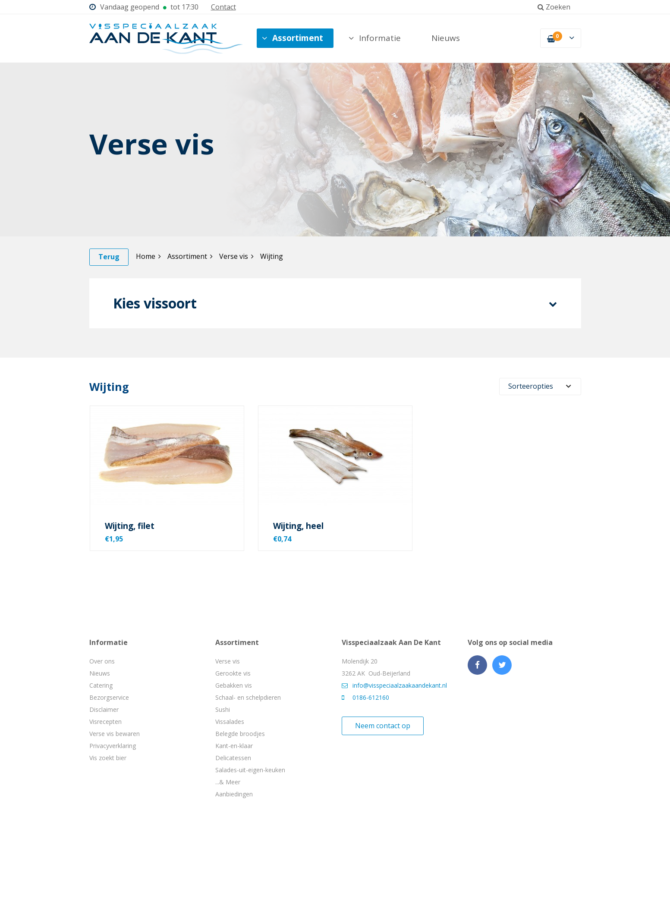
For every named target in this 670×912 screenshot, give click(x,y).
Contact (223, 7)
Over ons (102, 661)
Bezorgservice (109, 697)
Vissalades (229, 721)
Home (148, 256)
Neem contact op (382, 725)
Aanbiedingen (234, 794)
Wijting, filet (129, 525)
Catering (101, 685)
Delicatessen (233, 758)
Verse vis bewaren (114, 734)
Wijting (271, 256)
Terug (109, 256)
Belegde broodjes (240, 734)
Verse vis (236, 256)
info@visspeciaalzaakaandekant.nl (394, 685)
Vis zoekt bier (107, 758)
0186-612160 (365, 697)
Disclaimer (104, 709)
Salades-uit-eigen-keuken (250, 770)
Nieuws (445, 38)
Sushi (222, 709)
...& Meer (227, 782)
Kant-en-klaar (234, 746)
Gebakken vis (233, 685)
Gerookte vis (233, 673)
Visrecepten (105, 721)
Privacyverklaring (112, 746)
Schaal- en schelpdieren (248, 697)
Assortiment (292, 38)
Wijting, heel (298, 525)
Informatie (375, 38)
